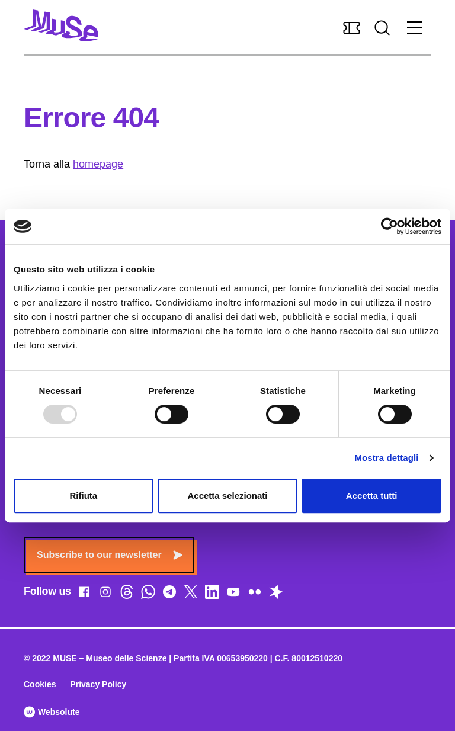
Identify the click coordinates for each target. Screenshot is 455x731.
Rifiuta (83, 495)
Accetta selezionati (227, 495)
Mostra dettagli (386, 458)
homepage (98, 164)
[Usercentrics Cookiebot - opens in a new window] (389, 226)
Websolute (51, 712)
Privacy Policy (98, 684)
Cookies (40, 684)
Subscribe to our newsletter (109, 555)
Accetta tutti (372, 495)
